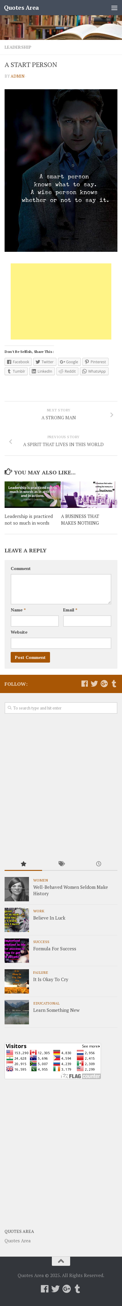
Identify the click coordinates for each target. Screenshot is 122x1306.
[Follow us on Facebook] (84, 683)
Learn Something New (56, 1010)
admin (17, 76)
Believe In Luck (49, 918)
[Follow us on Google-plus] (104, 683)
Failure (40, 972)
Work (38, 910)
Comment (21, 568)
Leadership (18, 47)
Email (70, 610)
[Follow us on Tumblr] (113, 683)
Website (19, 632)
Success (41, 941)
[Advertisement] (61, 301)
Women (40, 880)
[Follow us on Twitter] (94, 683)
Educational (46, 1003)
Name (18, 610)
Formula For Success (54, 948)
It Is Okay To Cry (50, 979)
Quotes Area (21, 7)
